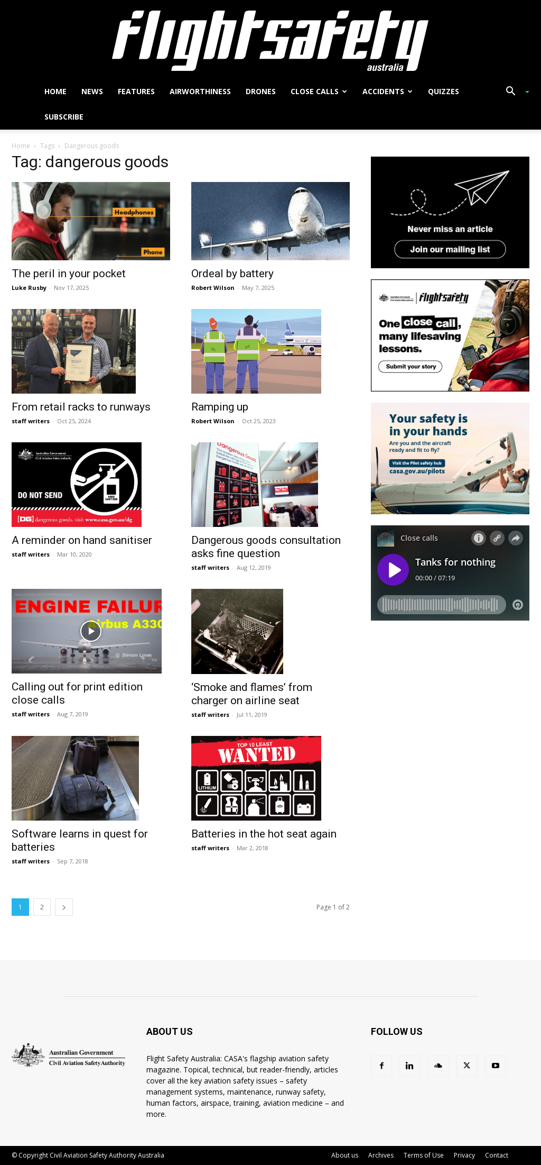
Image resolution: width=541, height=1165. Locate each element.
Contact (496, 1155)
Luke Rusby (29, 288)
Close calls (319, 91)
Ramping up (219, 407)
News (92, 91)
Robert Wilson (213, 288)
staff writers (31, 421)
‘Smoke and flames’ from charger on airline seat (251, 694)
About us (344, 1155)
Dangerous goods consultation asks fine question (266, 547)
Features (136, 91)
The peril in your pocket (69, 273)
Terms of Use (424, 1155)
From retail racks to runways (81, 407)
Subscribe (63, 117)
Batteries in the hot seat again (264, 833)
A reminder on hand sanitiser (82, 540)
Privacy (464, 1155)
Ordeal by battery (232, 273)
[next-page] (64, 907)
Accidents (387, 91)
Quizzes (443, 91)
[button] (513, 92)
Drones (261, 91)
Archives (381, 1155)
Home (55, 91)
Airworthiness (200, 91)
